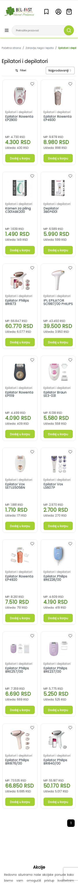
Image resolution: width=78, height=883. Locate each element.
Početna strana (11, 48)
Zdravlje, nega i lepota (40, 48)
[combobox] (60, 70)
